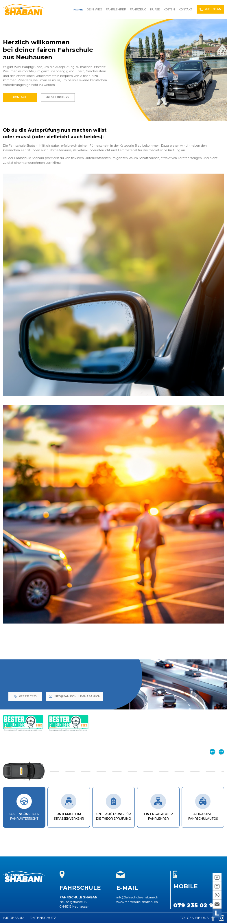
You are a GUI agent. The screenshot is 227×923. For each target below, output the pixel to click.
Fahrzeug (138, 9)
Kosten (169, 9)
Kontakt (185, 9)
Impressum (13, 918)
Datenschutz (43, 918)
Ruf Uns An (212, 9)
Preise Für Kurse (57, 97)
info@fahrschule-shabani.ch (77, 696)
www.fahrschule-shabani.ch (137, 902)
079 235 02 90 (27, 696)
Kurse (155, 9)
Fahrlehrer (116, 9)
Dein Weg (94, 9)
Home (78, 9)
